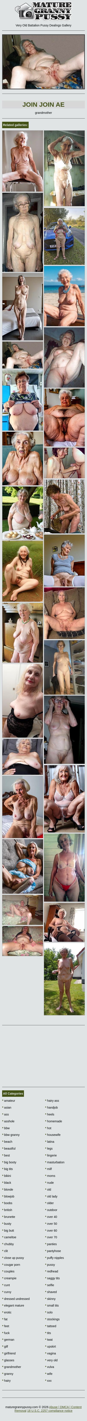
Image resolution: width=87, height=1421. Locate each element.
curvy (6, 1292)
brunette (8, 1217)
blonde (7, 1189)
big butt (8, 1230)
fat (4, 1319)
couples (8, 1271)
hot (48, 1128)
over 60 (51, 1230)
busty (6, 1223)
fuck (6, 1333)
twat (49, 1339)
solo (49, 1312)
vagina (50, 1353)
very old (51, 1360)
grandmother (11, 1367)
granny (7, 1373)
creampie (9, 1278)
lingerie (51, 1155)
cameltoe (9, 1237)
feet (5, 1326)
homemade (53, 1121)
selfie (49, 1285)
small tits (52, 1305)
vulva (49, 1367)
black (6, 1182)
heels (49, 1114)
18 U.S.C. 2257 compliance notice (49, 1410)
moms (50, 1176)
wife (48, 1373)
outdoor (51, 1210)
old (48, 1189)
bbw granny (11, 1134)
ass (5, 1114)
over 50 (51, 1223)
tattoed (50, 1326)
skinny (50, 1299)
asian (6, 1107)
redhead (51, 1271)
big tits (7, 1169)
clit (5, 1251)
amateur (8, 1100)
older (49, 1203)
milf (48, 1169)
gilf (5, 1346)
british (7, 1210)
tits (48, 1333)
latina (49, 1141)
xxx (48, 1380)
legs (49, 1148)
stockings (52, 1319)
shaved (51, 1292)
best (6, 1155)
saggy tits (52, 1278)
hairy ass (52, 1100)
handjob (51, 1107)
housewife (52, 1134)
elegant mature (13, 1305)
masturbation (54, 1162)
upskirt (50, 1346)
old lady (51, 1196)
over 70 (51, 1237)
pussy (50, 1264)
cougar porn (11, 1264)
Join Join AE (43, 104)
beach (7, 1141)
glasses (8, 1360)
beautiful (8, 1148)
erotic (7, 1312)
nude (49, 1182)
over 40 (51, 1217)
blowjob (8, 1196)
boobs (7, 1203)
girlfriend (9, 1353)
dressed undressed (15, 1299)
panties (51, 1244)
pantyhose (53, 1251)
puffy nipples (54, 1258)
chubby (8, 1244)
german (8, 1339)
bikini (6, 1176)
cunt (6, 1285)
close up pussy (13, 1258)
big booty (9, 1162)
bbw (6, 1128)
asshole (8, 1121)
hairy (6, 1380)
